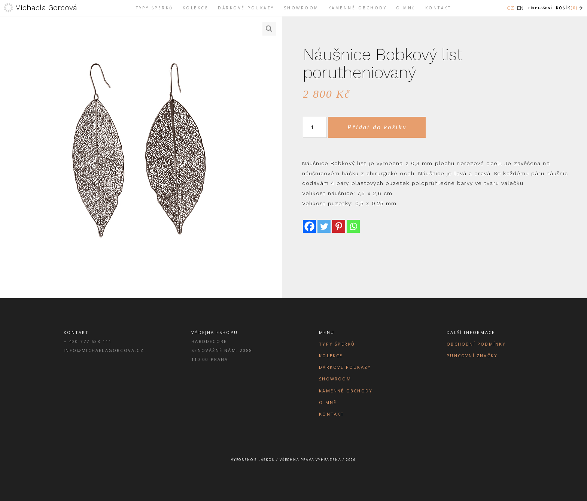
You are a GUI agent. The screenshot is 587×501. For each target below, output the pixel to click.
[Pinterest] (338, 226)
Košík (567, 7)
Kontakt (331, 414)
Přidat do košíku (377, 127)
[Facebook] (309, 226)
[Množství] (315, 127)
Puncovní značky (472, 355)
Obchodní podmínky (476, 344)
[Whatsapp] (353, 226)
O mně (328, 402)
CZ (510, 8)
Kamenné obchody (345, 391)
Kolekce (331, 355)
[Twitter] (324, 226)
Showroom (335, 379)
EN (520, 8)
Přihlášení (540, 8)
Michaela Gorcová (46, 7)
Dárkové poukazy (345, 367)
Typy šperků (337, 344)
